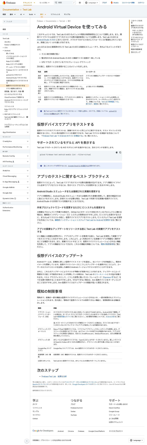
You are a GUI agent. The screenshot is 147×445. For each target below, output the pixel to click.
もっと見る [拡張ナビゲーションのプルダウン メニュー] (43, 3)
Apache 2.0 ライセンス (40, 384)
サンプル (67, 14)
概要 (4, 14)
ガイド (35, 404)
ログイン (141, 3)
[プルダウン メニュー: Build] (35, 14)
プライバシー (45, 440)
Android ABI (110, 317)
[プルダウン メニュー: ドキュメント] (35, 2)
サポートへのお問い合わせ (118, 404)
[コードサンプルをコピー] (120, 152)
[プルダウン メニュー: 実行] (46, 14)
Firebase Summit (77, 408)
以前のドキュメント (116, 422)
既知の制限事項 (107, 244)
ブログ (104, 3)
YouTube (74, 415)
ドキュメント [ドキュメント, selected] (27, 3)
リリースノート (100, 274)
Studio (116, 3)
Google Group (114, 411)
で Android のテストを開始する (62, 136)
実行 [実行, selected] (41, 14)
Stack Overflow (114, 408)
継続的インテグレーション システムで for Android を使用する (83, 220)
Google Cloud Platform (97, 431)
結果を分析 (54, 376)
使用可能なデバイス (65, 317)
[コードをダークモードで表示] (116, 152)
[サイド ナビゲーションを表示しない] (27, 441)
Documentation (11, 9)
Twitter (73, 411)
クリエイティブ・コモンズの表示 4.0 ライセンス (80, 382)
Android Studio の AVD (46, 40)
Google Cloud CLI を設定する (78, 166)
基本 (11, 14)
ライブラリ (36, 415)
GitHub (35, 419)
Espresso (107, 277)
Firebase (40, 21)
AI (21, 14)
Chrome (71, 431)
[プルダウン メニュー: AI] (24, 14)
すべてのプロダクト (116, 431)
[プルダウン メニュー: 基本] (15, 14)
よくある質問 (113, 419)
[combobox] (65, 3)
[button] (13, 38)
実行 (69, 21)
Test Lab (27, 9)
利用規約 (36, 440)
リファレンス (55, 14)
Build (31, 14)
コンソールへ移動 (128, 3)
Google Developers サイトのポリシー (84, 384)
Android (60, 431)
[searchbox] (15, 21)
